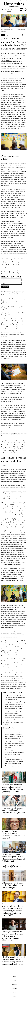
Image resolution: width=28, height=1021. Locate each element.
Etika (15, 996)
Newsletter (22, 0)
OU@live (15, 578)
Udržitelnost (15, 1004)
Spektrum (14, 1008)
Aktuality (4, 9)
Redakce (21, 1014)
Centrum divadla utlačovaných (13, 564)
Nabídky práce (16, 0)
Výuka (14, 992)
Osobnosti (13, 9)
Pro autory (17, 1014)
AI (14, 1000)
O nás (14, 1014)
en (26, 0)
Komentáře (14, 988)
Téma (9, 9)
